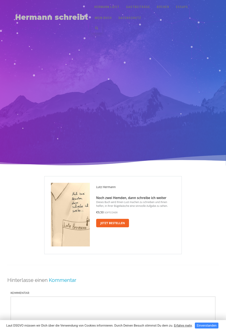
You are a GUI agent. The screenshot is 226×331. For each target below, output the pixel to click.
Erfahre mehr (183, 325)
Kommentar (20, 293)
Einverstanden (207, 325)
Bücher (163, 7)
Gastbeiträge (138, 7)
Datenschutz (129, 18)
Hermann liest (106, 7)
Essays (182, 7)
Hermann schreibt (51, 17)
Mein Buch (103, 18)
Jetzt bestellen (112, 223)
